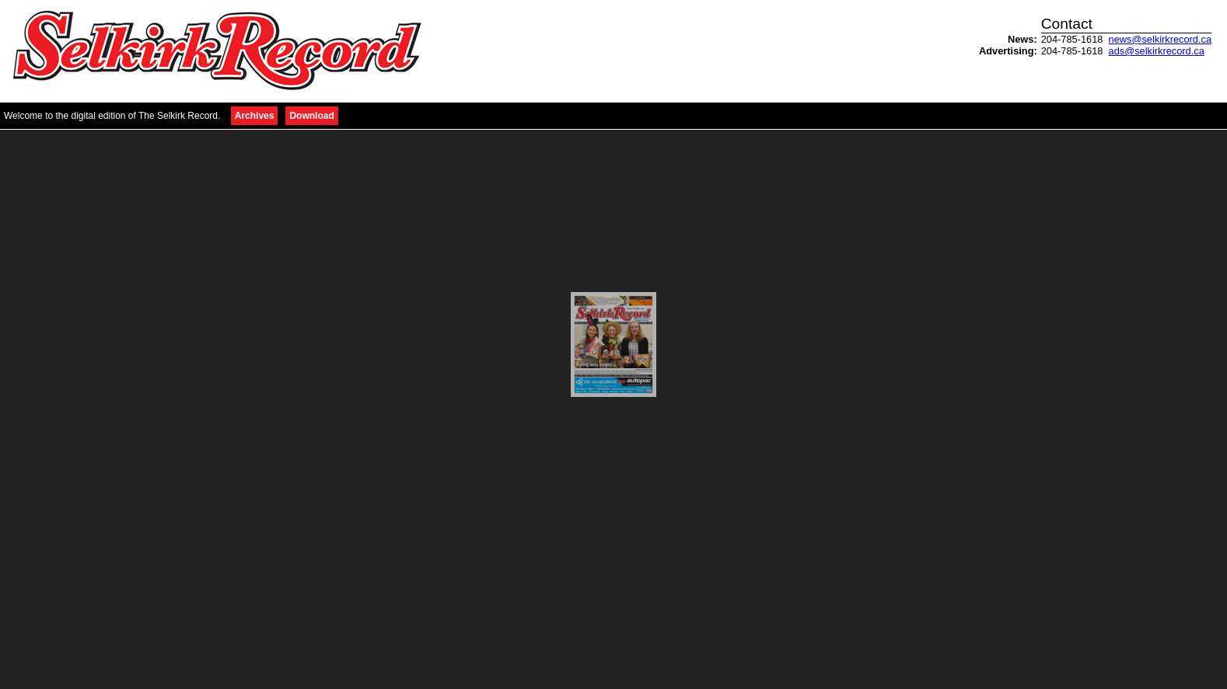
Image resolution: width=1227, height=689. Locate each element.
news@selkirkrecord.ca (1160, 39)
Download (311, 115)
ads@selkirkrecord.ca (1156, 51)
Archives (254, 115)
